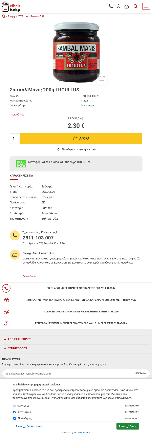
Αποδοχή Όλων (128, 426)
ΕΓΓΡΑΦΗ (140, 373)
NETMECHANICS (82, 432)
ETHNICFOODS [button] (17, 348)
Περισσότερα (17, 114)
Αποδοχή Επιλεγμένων (29, 426)
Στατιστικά (24, 412)
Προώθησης (25, 418)
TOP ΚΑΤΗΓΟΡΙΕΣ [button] (19, 339)
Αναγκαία (23, 405)
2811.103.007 (38, 238)
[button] (76, 52)
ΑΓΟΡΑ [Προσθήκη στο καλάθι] (81, 138)
